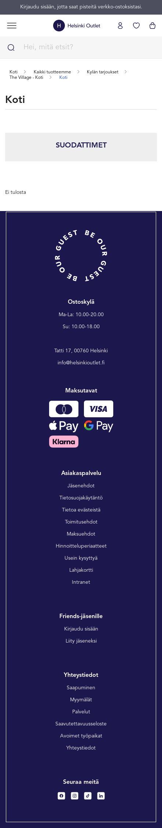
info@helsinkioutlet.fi (81, 362)
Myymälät (81, 699)
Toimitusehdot (81, 522)
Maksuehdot (81, 534)
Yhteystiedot (81, 748)
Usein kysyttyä (81, 558)
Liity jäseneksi (81, 641)
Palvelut (81, 711)
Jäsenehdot (81, 485)
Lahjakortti (81, 570)
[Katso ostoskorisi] (152, 25)
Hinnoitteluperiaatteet (81, 546)
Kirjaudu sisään (81, 629)
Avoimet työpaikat (81, 736)
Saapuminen (81, 687)
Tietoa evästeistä (81, 510)
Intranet (81, 582)
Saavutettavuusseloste (81, 724)
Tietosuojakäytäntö (81, 498)
